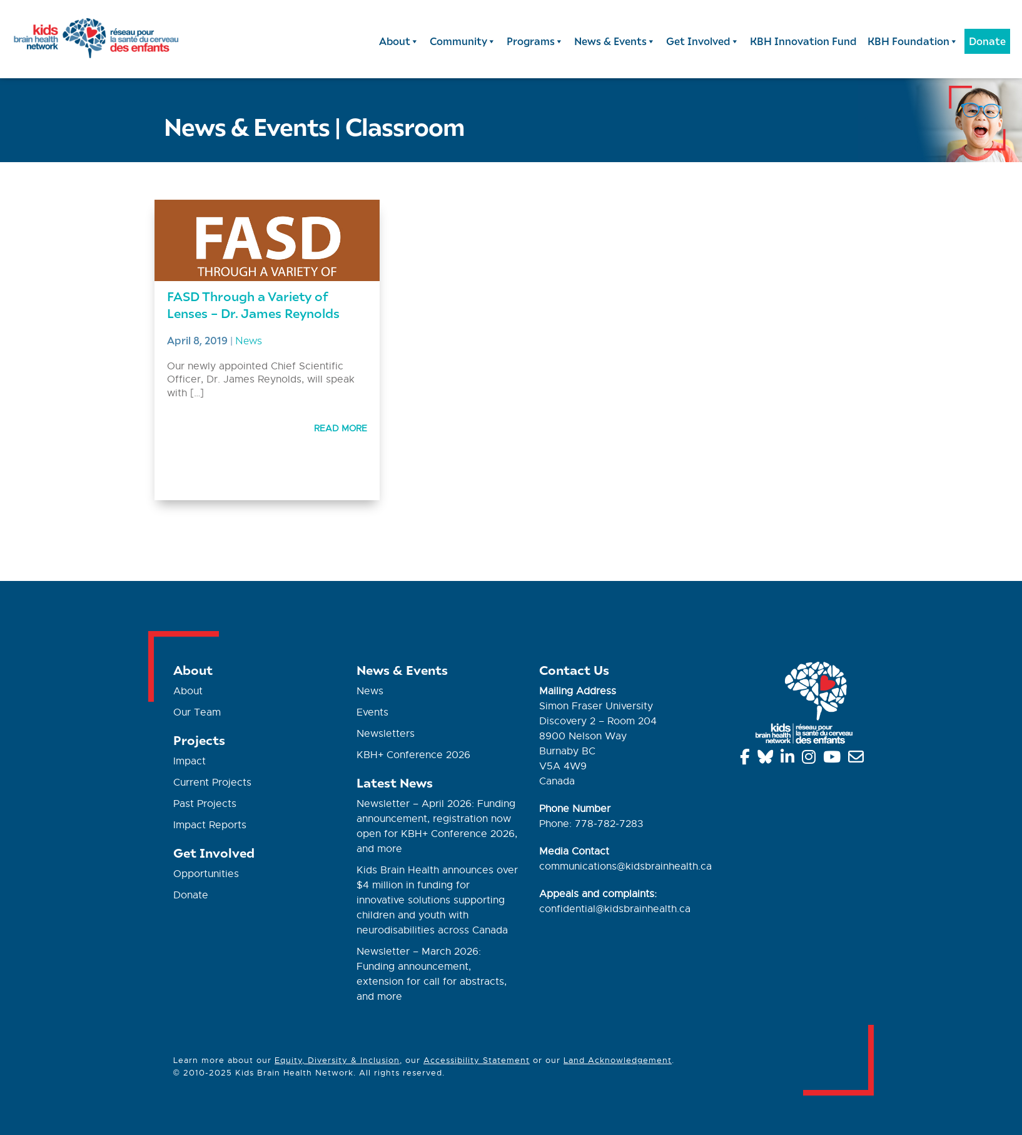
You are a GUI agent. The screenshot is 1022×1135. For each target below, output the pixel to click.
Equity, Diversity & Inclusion (337, 1060)
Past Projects (204, 804)
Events (372, 712)
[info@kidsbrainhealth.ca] (858, 759)
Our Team (197, 712)
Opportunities (206, 874)
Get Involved (702, 41)
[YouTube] (834, 759)
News (248, 340)
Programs (535, 41)
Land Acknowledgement (618, 1060)
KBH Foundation (913, 41)
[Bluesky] (767, 759)
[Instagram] (811, 759)
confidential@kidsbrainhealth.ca (615, 909)
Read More (340, 428)
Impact (189, 761)
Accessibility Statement (476, 1060)
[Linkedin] (790, 759)
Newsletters (386, 733)
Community (463, 41)
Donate (987, 41)
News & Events (614, 41)
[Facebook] (747, 759)
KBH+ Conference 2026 (413, 755)
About (399, 41)
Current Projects (212, 782)
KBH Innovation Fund (803, 41)
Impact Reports (209, 825)
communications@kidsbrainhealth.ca (625, 866)
